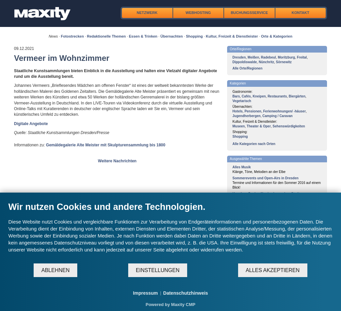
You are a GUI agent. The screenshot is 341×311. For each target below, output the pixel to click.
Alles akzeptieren (273, 270)
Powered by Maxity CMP (170, 304)
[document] (170, 232)
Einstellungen (157, 270)
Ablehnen (55, 270)
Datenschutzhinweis (185, 293)
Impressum (145, 293)
